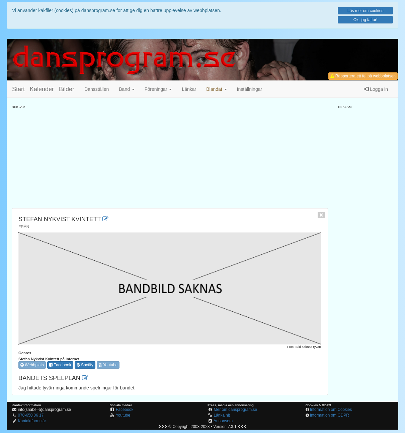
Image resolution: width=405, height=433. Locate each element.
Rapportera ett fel (363, 76)
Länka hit (222, 415)
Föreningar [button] (158, 89)
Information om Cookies (331, 409)
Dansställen (96, 89)
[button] (216, 89)
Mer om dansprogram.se (235, 409)
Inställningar (249, 89)
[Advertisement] (170, 156)
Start (18, 89)
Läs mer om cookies (365, 10)
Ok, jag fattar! (365, 19)
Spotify (85, 365)
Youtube (108, 365)
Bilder (66, 89)
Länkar (189, 89)
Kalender (42, 89)
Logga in (376, 89)
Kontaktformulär (32, 421)
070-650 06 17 (31, 415)
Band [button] (127, 89)
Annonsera (223, 421)
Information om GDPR (329, 415)
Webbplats (32, 365)
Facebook (60, 365)
